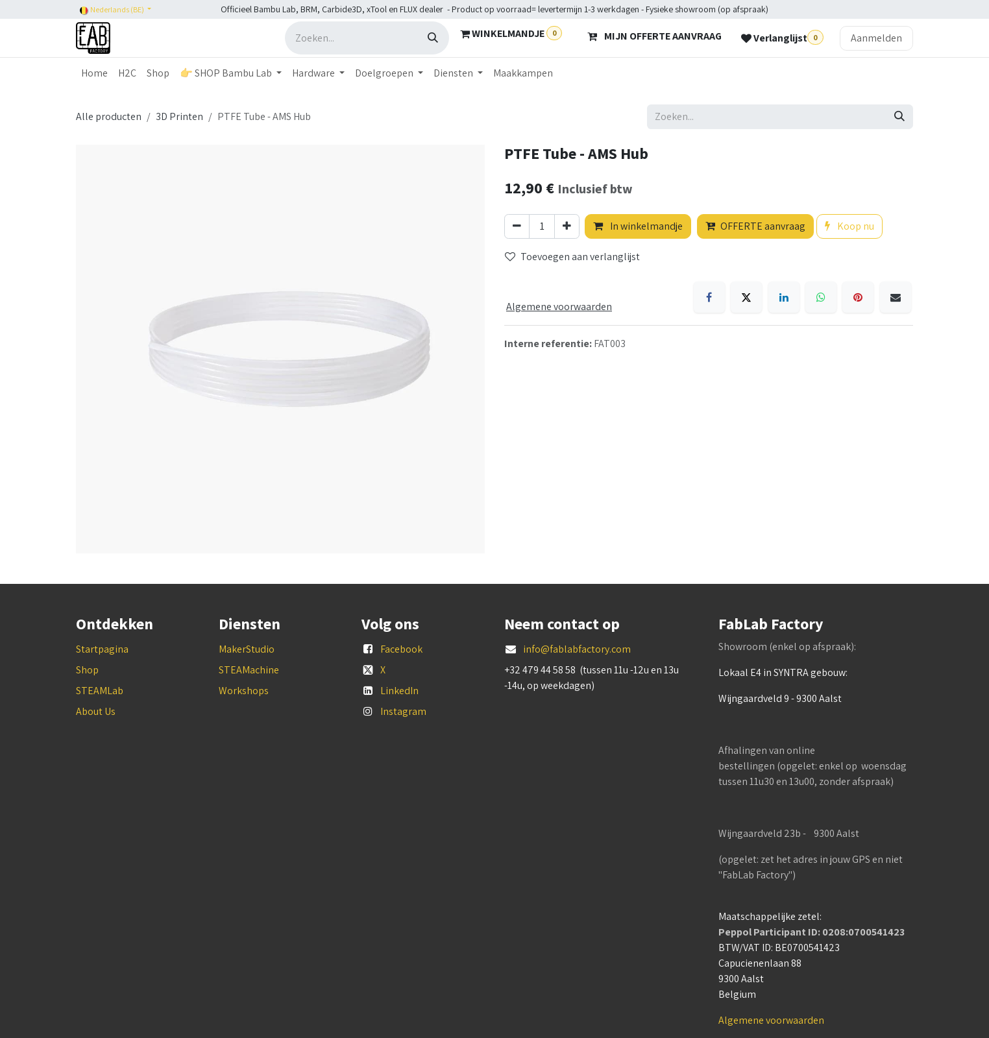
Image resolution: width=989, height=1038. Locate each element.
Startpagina (102, 649)
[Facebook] (709, 297)
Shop (87, 670)
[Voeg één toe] (567, 226)
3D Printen (179, 116)
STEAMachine (249, 670)
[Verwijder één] (517, 226)
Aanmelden (876, 38)
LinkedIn (399, 690)
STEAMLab (99, 690)
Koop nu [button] (849, 226)
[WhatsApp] (820, 297)
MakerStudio (247, 649)
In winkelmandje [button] (638, 226)
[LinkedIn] (784, 297)
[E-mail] (895, 297)
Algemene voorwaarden (771, 1020)
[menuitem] (94, 73)
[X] (746, 297)
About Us (96, 711)
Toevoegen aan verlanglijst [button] (572, 256)
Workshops (244, 690)
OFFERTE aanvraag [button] (755, 226)
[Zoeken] (433, 37)
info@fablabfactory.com (577, 649)
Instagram (403, 711)
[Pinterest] (857, 297)
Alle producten (108, 116)
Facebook (401, 649)
